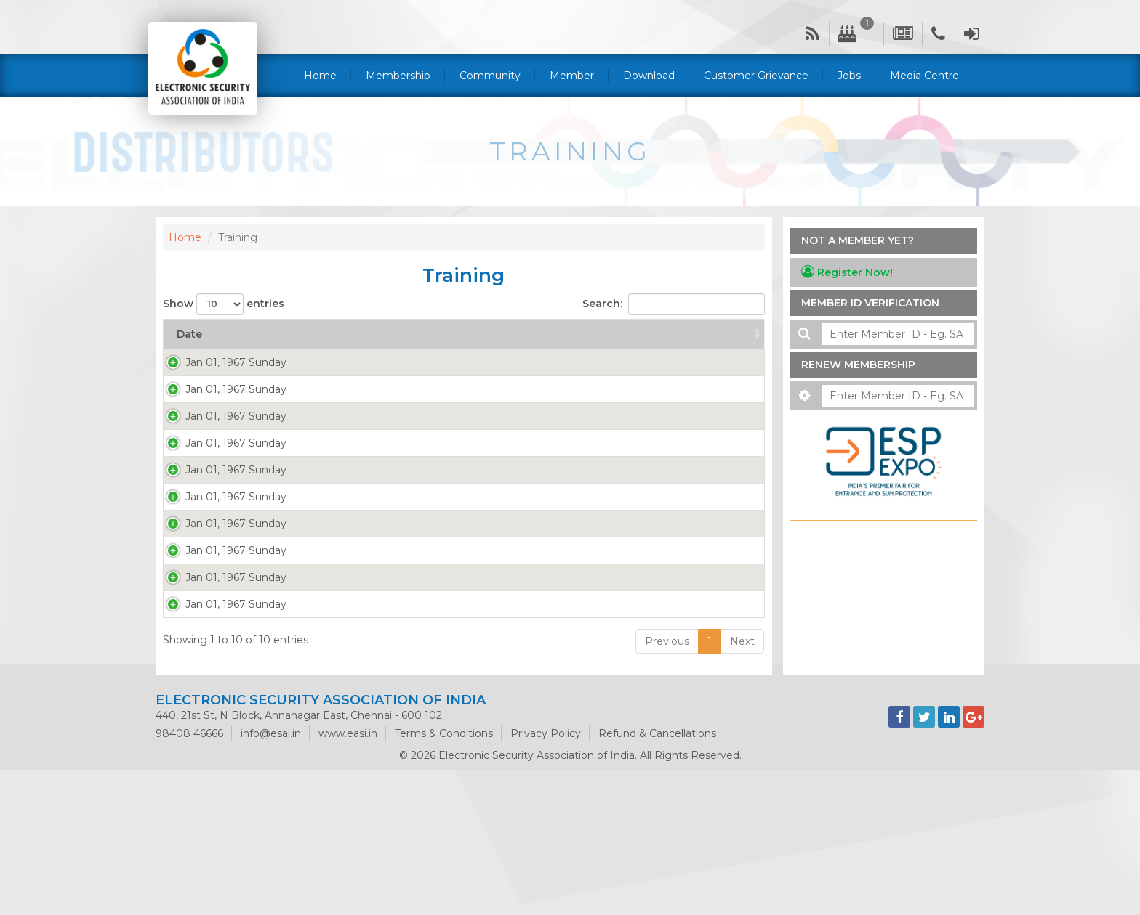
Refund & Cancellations (657, 878)
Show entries (223, 304)
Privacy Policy (545, 878)
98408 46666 (189, 878)
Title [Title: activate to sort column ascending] (525, 334)
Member (572, 75)
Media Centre (924, 75)
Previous (667, 786)
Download (649, 75)
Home (320, 75)
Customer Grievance (756, 75)
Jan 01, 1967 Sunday (221, 362)
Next (742, 786)
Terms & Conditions (444, 878)
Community (490, 75)
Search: (673, 304)
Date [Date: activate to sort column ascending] (189, 334)
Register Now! (847, 272)
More (328, 376)
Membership (398, 75)
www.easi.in (347, 878)
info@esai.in (271, 878)
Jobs (849, 75)
